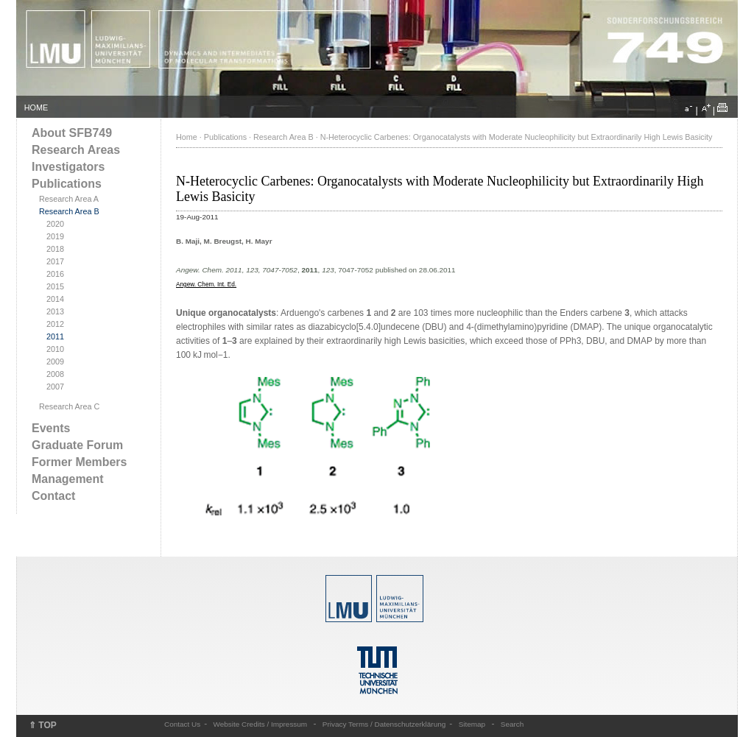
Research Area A (69, 198)
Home (186, 137)
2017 (55, 261)
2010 (55, 349)
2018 (55, 248)
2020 (55, 223)
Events (51, 428)
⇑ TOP (43, 725)
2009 (55, 361)
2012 (55, 324)
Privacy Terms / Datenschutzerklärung (384, 724)
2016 (55, 273)
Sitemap (472, 724)
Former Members (79, 462)
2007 (55, 386)
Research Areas (76, 150)
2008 (55, 374)
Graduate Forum (77, 445)
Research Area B (69, 211)
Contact (53, 496)
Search (512, 724)
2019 (55, 236)
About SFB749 (72, 133)
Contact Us (182, 724)
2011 (55, 336)
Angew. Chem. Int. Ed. (206, 284)
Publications (67, 183)
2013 (55, 311)
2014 (55, 299)
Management (68, 479)
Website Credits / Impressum (261, 724)
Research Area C (69, 406)
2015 (55, 286)
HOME (36, 107)
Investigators (68, 167)
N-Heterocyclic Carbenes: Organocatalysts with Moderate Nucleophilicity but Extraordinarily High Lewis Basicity (516, 137)
